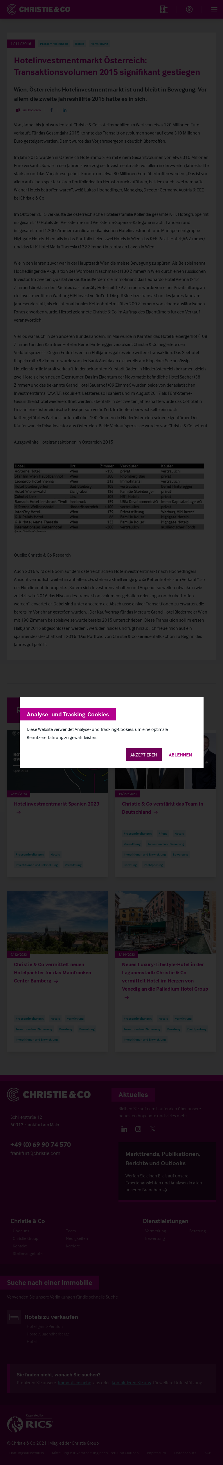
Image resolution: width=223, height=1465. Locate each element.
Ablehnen (180, 755)
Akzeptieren (143, 755)
